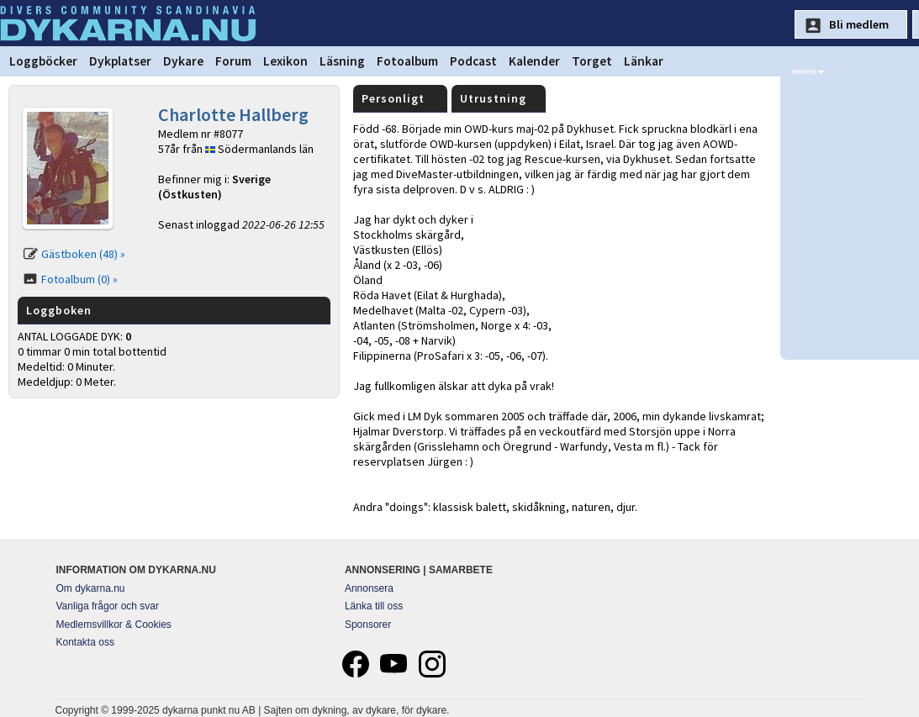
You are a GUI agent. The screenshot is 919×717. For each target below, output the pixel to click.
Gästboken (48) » (83, 253)
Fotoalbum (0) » (79, 279)
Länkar (643, 61)
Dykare (183, 61)
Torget (592, 61)
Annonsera (369, 588)
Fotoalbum (407, 61)
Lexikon (285, 61)
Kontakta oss (85, 642)
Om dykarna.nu (90, 588)
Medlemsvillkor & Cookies (114, 624)
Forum (233, 61)
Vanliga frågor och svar (108, 606)
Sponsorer (368, 624)
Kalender (534, 61)
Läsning (342, 61)
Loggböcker (43, 61)
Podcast (473, 61)
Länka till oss (374, 606)
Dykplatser (120, 61)
